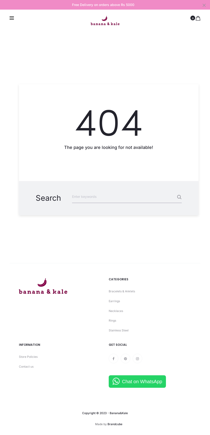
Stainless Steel (119, 330)
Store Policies (28, 357)
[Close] (204, 5)
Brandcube (115, 424)
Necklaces (116, 311)
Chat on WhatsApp (142, 381)
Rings (112, 320)
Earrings (114, 301)
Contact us (26, 366)
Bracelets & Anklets (122, 291)
